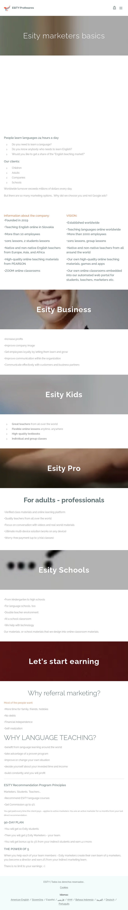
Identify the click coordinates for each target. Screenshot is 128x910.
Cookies (64, 887)
